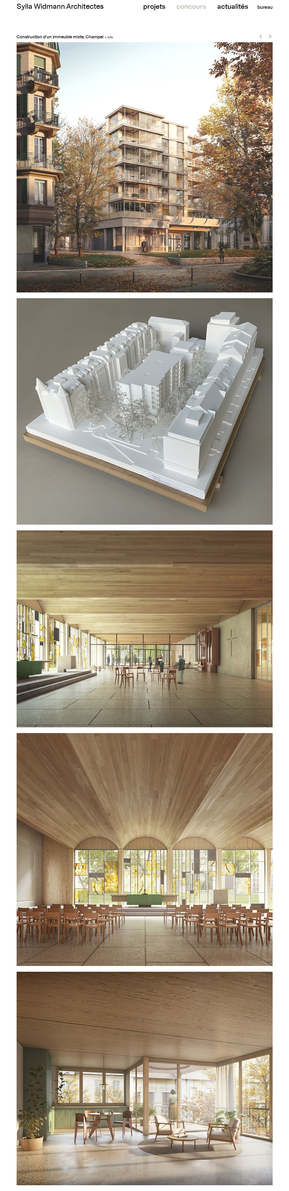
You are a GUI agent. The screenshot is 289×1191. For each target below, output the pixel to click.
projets (154, 6)
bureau (265, 7)
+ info (109, 37)
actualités (232, 6)
